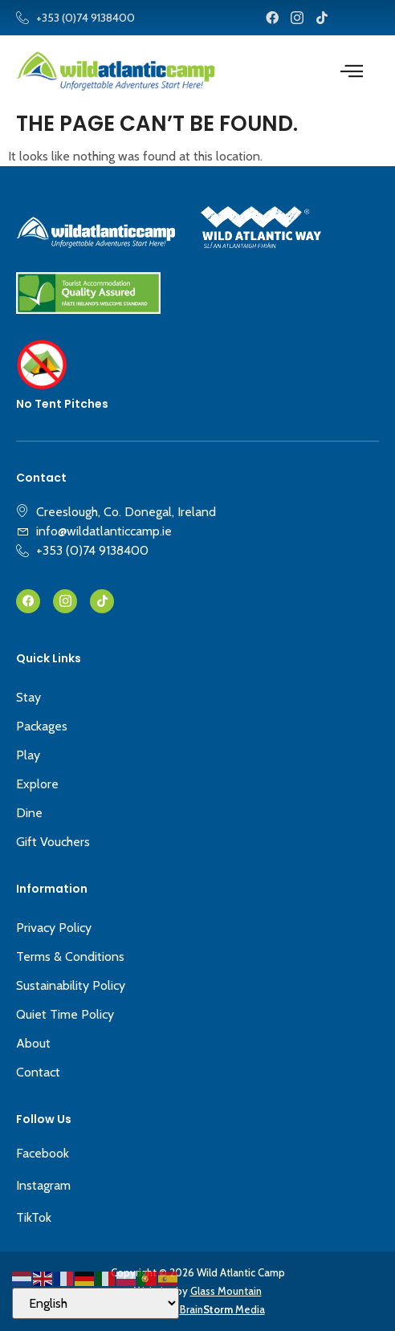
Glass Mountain (226, 1290)
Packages (41, 726)
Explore (37, 784)
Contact (38, 1072)
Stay (28, 697)
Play (28, 755)
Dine (29, 812)
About (33, 1043)
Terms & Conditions (70, 956)
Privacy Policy (54, 927)
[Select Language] (95, 1303)
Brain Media (222, 1309)
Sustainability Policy (70, 985)
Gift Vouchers (53, 841)
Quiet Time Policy (65, 1014)
